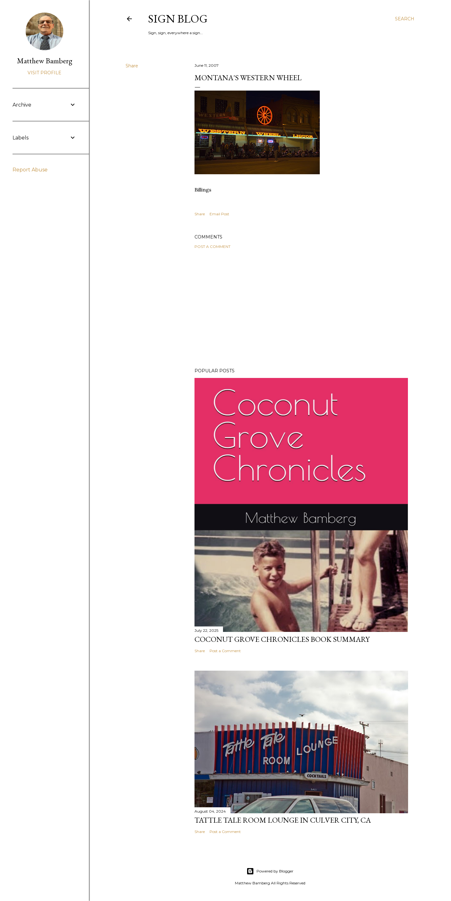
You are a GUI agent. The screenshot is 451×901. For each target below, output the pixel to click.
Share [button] (132, 66)
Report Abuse (30, 170)
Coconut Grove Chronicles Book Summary (282, 639)
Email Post (219, 214)
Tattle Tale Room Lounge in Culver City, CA (282, 820)
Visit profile (44, 73)
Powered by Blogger (269, 871)
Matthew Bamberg (44, 60)
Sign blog (178, 18)
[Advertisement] (301, 308)
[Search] (404, 18)
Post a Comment (212, 246)
